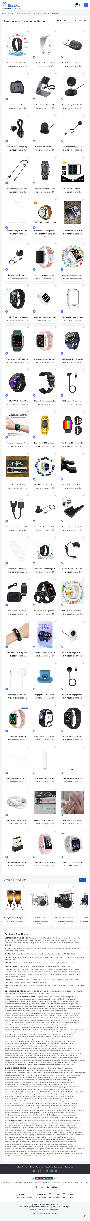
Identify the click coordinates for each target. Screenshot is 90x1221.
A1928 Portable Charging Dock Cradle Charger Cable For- (72, 147)
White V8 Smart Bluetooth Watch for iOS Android (72, 611)
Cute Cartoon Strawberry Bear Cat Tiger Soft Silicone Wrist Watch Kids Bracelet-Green (17, 653)
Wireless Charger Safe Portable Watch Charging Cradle (72, 105)
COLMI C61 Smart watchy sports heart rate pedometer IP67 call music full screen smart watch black (17, 317)
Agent (68, 1195)
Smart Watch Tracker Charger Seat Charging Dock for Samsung (17, 105)
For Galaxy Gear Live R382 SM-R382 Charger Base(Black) (17, 611)
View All (82, 880)
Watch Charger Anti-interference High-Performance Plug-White (17, 695)
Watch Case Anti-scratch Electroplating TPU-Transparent (45, 63)
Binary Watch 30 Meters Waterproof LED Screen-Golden (45, 443)
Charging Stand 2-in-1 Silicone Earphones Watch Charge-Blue (45, 695)
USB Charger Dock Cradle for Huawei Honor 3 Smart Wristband (72, 401)
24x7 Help (84, 1182)
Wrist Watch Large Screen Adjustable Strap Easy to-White (45, 317)
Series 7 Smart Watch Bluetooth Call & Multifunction (17, 485)
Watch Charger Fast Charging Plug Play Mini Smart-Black (72, 63)
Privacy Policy (28, 1182)
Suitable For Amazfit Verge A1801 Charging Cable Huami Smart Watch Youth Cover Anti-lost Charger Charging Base (17, 275)
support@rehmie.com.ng (40, 1209)
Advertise (40, 1195)
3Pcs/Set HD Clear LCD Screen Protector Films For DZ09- (72, 862)
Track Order (56, 1183)
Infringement (6, 1182)
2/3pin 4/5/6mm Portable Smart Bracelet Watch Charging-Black (72, 485)
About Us (20, 1167)
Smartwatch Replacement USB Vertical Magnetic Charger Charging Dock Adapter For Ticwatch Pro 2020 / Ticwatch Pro (45, 527)
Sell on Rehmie (67, 1182)
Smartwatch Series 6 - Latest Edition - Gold (45, 359)
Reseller (76, 1182)
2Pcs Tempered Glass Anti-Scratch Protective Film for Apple (17, 779)
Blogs (32, 1167)
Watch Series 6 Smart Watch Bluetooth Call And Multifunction (72, 443)
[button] (86, 5)
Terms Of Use (17, 1182)
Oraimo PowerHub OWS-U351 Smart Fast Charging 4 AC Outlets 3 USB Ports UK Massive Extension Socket (45, 779)
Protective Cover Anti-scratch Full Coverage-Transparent (72, 317)
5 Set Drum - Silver (39, 918)
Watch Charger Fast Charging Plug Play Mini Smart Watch (17, 569)
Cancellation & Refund (42, 1182)
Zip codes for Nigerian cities (54, 1167)
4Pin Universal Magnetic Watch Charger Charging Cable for (17, 820)
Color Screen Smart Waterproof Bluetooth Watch (45, 569)
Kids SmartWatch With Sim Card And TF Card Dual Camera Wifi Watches (45, 653)
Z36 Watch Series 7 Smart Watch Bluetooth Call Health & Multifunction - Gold (45, 820)
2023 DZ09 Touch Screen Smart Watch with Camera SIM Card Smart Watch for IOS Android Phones (45, 485)
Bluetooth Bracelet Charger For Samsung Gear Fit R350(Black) (72, 527)
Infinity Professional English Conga (14, 918)
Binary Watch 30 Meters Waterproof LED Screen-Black (45, 189)
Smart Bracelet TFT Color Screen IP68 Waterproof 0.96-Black (45, 736)
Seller (54, 1195)
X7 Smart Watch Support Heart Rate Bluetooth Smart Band (72, 231)
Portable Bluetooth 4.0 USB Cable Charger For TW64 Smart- (72, 569)
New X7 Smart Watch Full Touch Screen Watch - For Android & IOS (45, 275)
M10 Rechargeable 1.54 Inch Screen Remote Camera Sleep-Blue (72, 359)
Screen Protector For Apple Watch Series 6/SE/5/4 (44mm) (72, 189)
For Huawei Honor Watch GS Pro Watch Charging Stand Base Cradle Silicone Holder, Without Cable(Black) (45, 147)
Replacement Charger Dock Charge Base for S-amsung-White (72, 653)
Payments (39, 1167)
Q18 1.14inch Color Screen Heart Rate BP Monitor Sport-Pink (45, 862)
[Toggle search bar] (80, 5)
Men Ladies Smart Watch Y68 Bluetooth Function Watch (17, 443)
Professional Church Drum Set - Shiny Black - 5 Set (64, 918)
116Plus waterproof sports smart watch (45, 611)
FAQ (26, 1167)
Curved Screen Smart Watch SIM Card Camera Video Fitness (72, 275)
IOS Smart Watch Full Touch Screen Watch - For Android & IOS (72, 736)
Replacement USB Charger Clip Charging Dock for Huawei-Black (17, 147)
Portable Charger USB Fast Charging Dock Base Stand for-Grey (45, 105)
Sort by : (59, 20)
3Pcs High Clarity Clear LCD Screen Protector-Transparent (17, 231)
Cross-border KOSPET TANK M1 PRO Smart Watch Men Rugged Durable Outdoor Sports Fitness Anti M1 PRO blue (17, 359)
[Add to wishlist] (23, 886)
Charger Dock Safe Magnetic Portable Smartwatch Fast (72, 779)
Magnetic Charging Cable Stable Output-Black (17, 189)
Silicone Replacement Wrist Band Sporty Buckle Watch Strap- (45, 401)
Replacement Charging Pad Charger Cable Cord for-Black (72, 695)
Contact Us (69, 1167)
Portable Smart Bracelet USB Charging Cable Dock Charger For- (17, 527)
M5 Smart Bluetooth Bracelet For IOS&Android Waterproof (17, 63)
